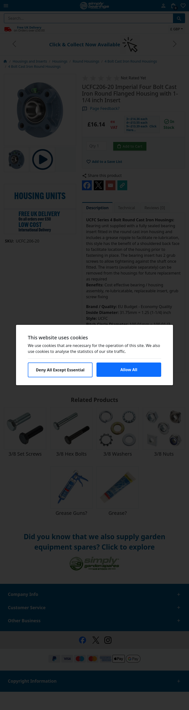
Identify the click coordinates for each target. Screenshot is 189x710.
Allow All (128, 369)
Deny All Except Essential (60, 370)
